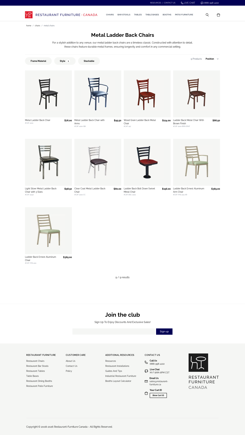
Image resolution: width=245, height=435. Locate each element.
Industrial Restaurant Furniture (120, 376)
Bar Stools (124, 14)
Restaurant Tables (35, 371)
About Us (70, 361)
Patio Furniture (184, 14)
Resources (155, 3)
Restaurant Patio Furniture (39, 386)
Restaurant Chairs (35, 361)
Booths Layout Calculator (118, 381)
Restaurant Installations (117, 366)
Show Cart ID (158, 395)
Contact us (169, 3)
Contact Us (71, 366)
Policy (69, 371)
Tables (138, 14)
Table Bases (152, 14)
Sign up (164, 331)
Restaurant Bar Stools (37, 366)
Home (28, 26)
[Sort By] (213, 59)
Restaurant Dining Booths (39, 381)
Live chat (188, 3)
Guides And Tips (113, 371)
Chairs (110, 14)
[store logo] (61, 14)
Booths (167, 14)
